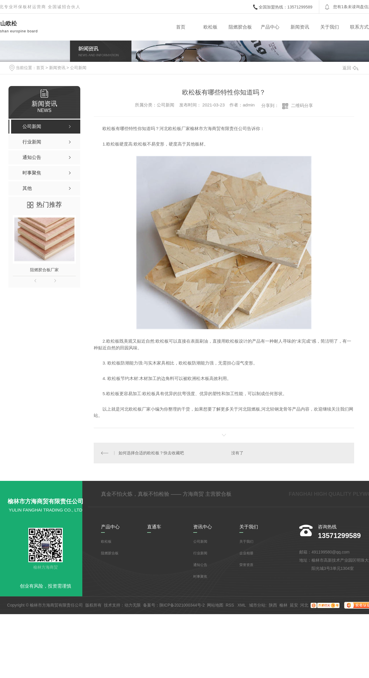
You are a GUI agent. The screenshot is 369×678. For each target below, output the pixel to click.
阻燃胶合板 (240, 26)
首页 (180, 26)
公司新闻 (78, 67)
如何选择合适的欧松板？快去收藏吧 (151, 453)
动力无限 (132, 605)
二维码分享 (302, 105)
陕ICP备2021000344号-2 (182, 605)
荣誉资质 (246, 565)
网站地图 (215, 605)
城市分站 (257, 605)
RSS (230, 605)
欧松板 (210, 26)
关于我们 (329, 26)
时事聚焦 (200, 576)
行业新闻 (200, 553)
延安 (294, 605)
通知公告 (200, 565)
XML (242, 605)
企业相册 (246, 553)
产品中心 (270, 26)
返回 (350, 67)
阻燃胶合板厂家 (44, 269)
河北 (304, 605)
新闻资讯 (299, 26)
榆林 (283, 605)
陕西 (273, 605)
